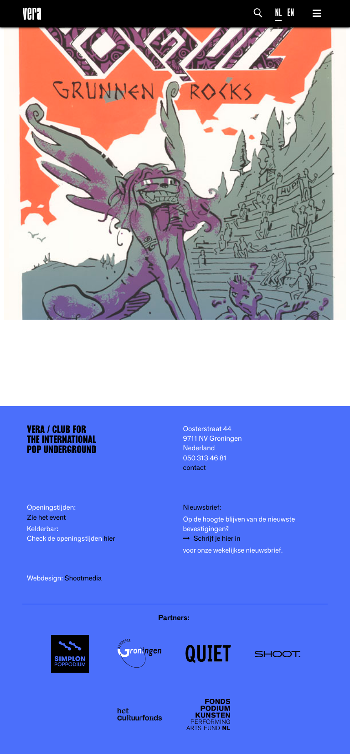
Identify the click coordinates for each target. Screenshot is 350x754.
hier (109, 538)
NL (278, 12)
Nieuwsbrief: (202, 507)
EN (290, 12)
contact (194, 468)
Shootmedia (83, 578)
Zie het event (46, 517)
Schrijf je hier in (217, 538)
